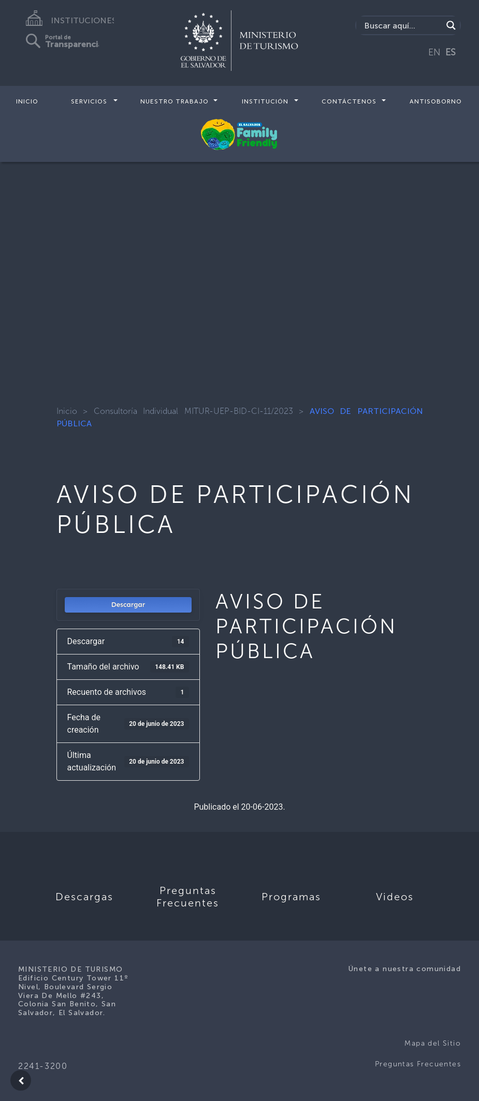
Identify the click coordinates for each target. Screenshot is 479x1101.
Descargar (128, 604)
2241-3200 (42, 1066)
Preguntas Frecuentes (418, 1064)
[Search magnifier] (451, 25)
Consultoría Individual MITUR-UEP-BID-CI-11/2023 (193, 411)
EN (434, 52)
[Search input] (402, 25)
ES (450, 52)
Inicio (27, 101)
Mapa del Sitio (432, 1043)
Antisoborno (436, 101)
